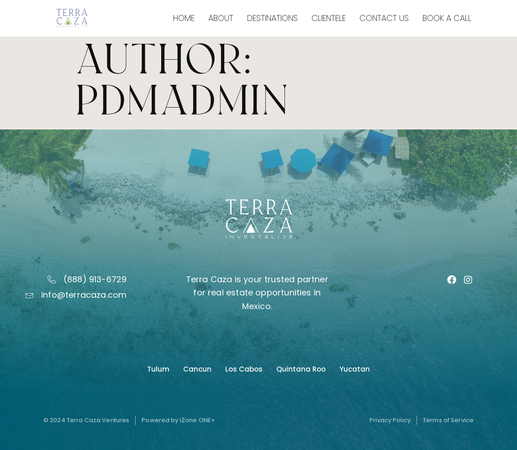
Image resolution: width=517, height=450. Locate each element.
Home (184, 18)
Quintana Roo (301, 369)
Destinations (272, 18)
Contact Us (384, 18)
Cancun (197, 369)
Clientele (328, 18)
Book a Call (446, 18)
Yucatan (354, 369)
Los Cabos (244, 369)
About (220, 18)
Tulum (158, 369)
